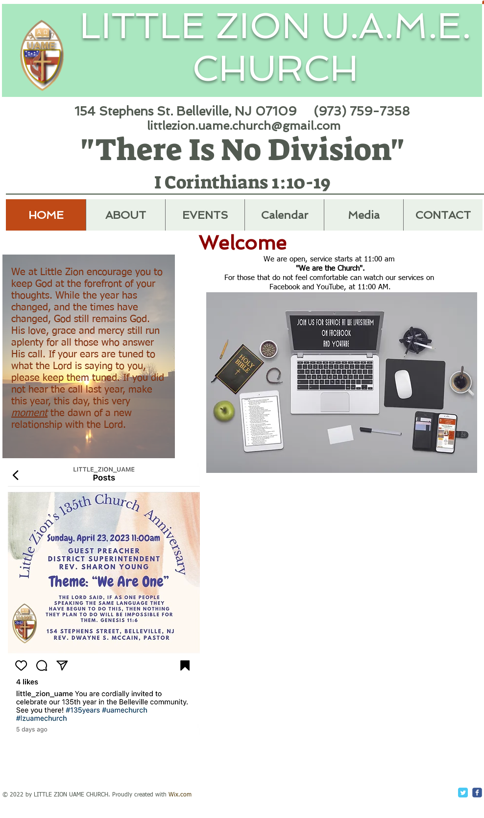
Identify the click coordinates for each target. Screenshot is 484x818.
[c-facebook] (477, 792)
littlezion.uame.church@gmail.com (243, 125)
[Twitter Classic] (463, 792)
